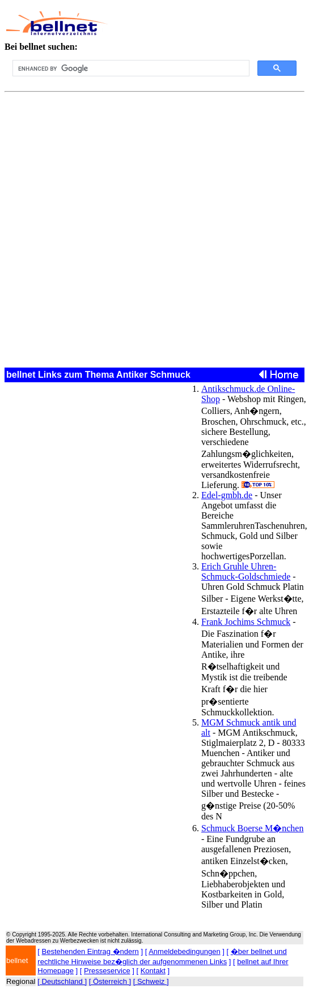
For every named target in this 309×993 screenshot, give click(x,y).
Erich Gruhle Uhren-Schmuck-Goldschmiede (245, 571)
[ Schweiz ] (151, 981)
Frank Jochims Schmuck (245, 622)
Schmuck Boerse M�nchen (252, 828)
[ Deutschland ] (62, 981)
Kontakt (153, 970)
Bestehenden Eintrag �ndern (90, 951)
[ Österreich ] (110, 981)
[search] (130, 68)
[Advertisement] (202, 23)
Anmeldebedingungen (185, 951)
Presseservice (107, 970)
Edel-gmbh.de (226, 495)
